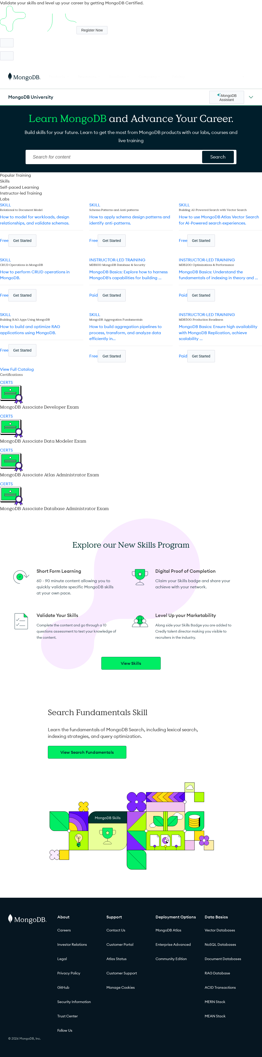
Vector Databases (220, 930)
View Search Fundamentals (87, 752)
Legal (62, 959)
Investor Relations (72, 944)
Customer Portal (119, 944)
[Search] (114, 157)
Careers (64, 930)
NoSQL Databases (220, 944)
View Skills (131, 663)
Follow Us (64, 1030)
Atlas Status (116, 959)
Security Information (74, 1001)
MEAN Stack (215, 1016)
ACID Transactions (220, 987)
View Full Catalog (17, 369)
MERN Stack (215, 1001)
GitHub (63, 987)
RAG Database (217, 973)
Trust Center (67, 1016)
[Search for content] (218, 157)
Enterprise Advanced (173, 944)
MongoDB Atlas (168, 930)
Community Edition (171, 959)
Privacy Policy (68, 973)
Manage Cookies (120, 987)
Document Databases (223, 959)
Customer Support (121, 973)
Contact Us (115, 930)
